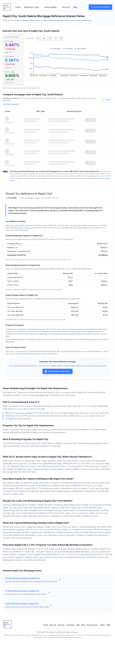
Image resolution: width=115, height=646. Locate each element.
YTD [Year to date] (49, 38)
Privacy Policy (92, 625)
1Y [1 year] (55, 38)
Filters (106, 100)
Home (17, 7)
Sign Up (53, 625)
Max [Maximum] (61, 38)
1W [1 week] (38, 38)
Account (66, 7)
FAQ (77, 625)
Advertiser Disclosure (11, 104)
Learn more (8, 52)
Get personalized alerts (100, 7)
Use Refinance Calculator (57, 371)
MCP (108, 625)
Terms (102, 625)
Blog (75, 7)
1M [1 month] (44, 38)
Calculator (70, 625)
